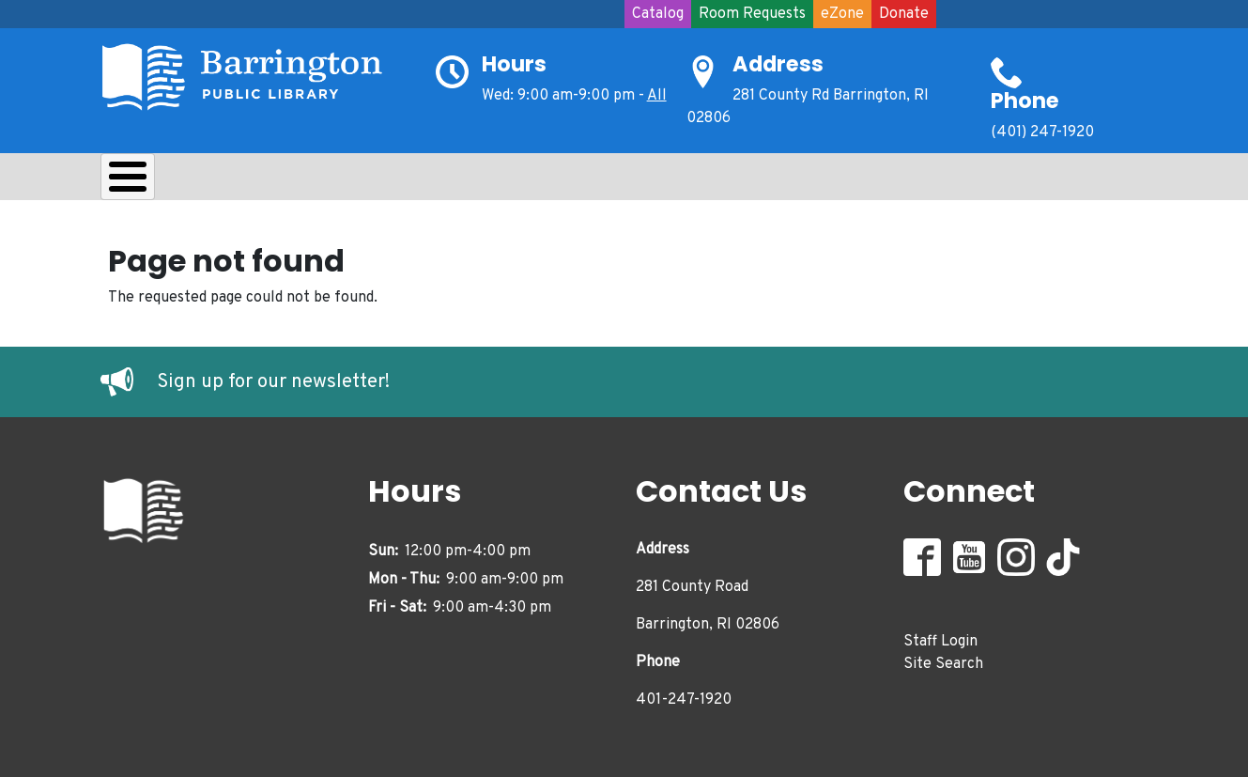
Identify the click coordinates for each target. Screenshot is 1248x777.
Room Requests (752, 14)
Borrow (248, 181)
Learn (348, 181)
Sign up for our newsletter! (273, 377)
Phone (1025, 100)
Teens (522, 181)
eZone (842, 14)
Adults (617, 181)
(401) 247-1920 (1042, 132)
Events (716, 181)
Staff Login (940, 636)
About (148, 181)
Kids (435, 181)
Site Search (943, 658)
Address (778, 64)
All (657, 95)
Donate (904, 14)
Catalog (658, 14)
